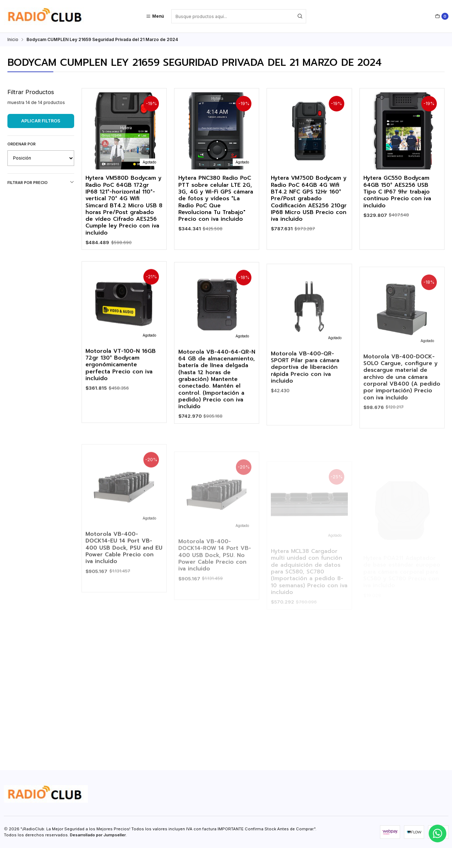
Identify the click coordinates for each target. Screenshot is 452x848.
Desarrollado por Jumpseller (98, 834)
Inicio (12, 40)
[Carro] (441, 16)
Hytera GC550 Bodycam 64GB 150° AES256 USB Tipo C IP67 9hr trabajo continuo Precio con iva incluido (397, 191)
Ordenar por (21, 144)
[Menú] (155, 16)
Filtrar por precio (40, 182)
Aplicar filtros (40, 120)
